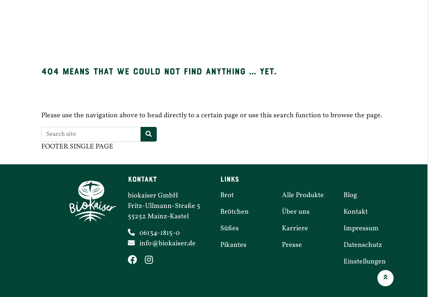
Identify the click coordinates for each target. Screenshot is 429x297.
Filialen (302, 32)
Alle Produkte (303, 195)
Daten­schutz (363, 245)
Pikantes (263, 32)
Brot (153, 32)
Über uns (383, 32)
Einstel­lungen (365, 262)
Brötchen (188, 32)
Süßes (227, 32)
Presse (292, 245)
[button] (385, 278)
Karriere (342, 32)
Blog (350, 195)
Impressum (361, 228)
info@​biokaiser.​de (167, 243)
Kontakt (356, 212)
